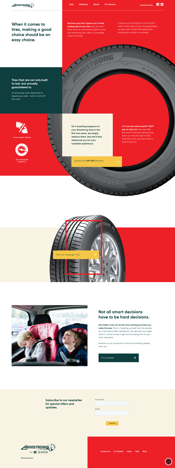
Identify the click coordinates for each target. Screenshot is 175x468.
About (96, 6)
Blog (145, 451)
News (129, 451)
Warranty (83, 6)
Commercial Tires (146, 5)
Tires (71, 6)
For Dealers (118, 451)
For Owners (110, 6)
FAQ (137, 451)
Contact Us (105, 451)
